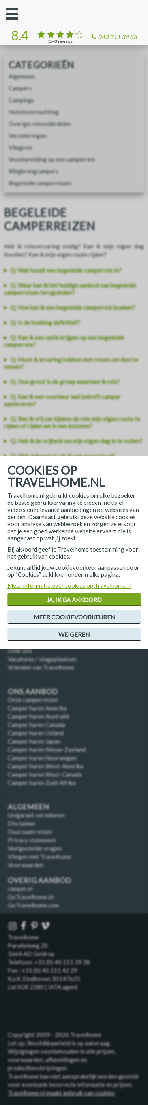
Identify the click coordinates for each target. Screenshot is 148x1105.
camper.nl (20, 888)
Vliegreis (20, 147)
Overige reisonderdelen (40, 123)
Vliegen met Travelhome (39, 856)
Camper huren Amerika (37, 708)
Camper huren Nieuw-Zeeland (47, 749)
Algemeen (22, 76)
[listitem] (74, 270)
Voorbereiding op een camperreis (52, 159)
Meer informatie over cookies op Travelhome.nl (69, 585)
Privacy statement (32, 839)
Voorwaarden (25, 864)
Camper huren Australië (38, 716)
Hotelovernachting (34, 111)
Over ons (20, 650)
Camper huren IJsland (36, 732)
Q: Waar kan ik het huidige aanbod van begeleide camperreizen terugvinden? (70, 289)
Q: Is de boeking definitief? (45, 322)
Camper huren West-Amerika (45, 766)
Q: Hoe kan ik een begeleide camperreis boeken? (72, 307)
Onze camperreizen (33, 699)
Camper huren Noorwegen (42, 757)
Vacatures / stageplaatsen (42, 659)
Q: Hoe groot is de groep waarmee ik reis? (65, 381)
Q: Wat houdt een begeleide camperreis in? (66, 270)
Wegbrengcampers (33, 171)
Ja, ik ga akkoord (74, 599)
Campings (21, 100)
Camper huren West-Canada (45, 774)
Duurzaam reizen (30, 831)
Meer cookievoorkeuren (74, 617)
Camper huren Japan (34, 741)
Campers (20, 88)
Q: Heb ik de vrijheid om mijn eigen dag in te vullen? (76, 440)
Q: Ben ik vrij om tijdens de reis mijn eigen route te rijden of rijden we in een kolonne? (72, 422)
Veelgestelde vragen (35, 848)
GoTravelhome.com (33, 905)
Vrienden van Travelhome (41, 667)
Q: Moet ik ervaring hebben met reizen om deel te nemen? (71, 363)
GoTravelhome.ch (31, 896)
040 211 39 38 (117, 36)
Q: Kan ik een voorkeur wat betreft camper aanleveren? (62, 400)
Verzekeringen (28, 135)
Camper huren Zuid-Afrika (42, 782)
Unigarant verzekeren (36, 815)
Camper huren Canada (36, 724)
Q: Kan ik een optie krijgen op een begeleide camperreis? (64, 341)
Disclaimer (22, 823)
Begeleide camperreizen (40, 182)
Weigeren (74, 634)
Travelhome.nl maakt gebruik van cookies (61, 1092)
